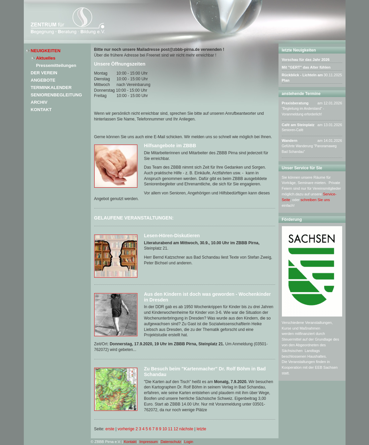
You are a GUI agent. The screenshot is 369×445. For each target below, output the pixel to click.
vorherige (126, 429)
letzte (201, 429)
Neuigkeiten (46, 50)
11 (170, 429)
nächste (186, 429)
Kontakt (41, 109)
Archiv (39, 102)
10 (165, 429)
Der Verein (44, 72)
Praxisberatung (295, 103)
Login (188, 442)
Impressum (148, 442)
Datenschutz (171, 442)
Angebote (43, 80)
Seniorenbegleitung (56, 94)
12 (176, 429)
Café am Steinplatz (298, 125)
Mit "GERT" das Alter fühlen (306, 67)
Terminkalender (51, 87)
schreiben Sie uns (315, 200)
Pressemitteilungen (56, 65)
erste (110, 429)
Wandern (290, 141)
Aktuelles (46, 58)
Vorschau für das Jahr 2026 (306, 60)
